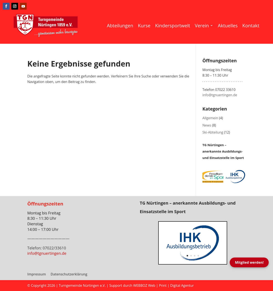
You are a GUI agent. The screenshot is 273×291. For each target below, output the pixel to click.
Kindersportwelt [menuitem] (172, 25)
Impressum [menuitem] (36, 274)
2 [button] (191, 255)
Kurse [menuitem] (144, 25)
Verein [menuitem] (202, 25)
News (206, 125)
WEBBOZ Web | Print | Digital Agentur (163, 285)
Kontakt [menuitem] (250, 25)
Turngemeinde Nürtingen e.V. (83, 285)
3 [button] (194, 255)
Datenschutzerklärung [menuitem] (69, 274)
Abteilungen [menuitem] (120, 25)
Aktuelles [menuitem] (228, 25)
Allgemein (210, 118)
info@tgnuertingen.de (219, 95)
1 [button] (187, 255)
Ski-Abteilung (212, 132)
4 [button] (198, 255)
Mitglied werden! (249, 262)
